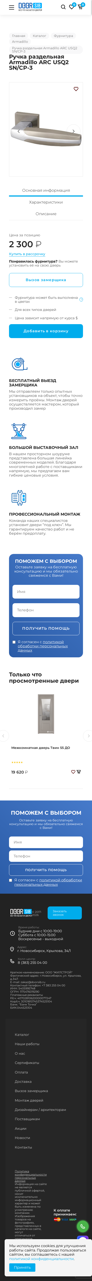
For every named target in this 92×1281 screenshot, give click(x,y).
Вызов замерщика (46, 280)
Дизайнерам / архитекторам (40, 1109)
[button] (73, 131)
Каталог (39, 36)
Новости (22, 1138)
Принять (22, 1267)
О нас (20, 1053)
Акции (20, 1128)
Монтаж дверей (29, 1100)
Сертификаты (27, 1062)
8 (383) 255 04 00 (32, 962)
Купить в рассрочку (27, 254)
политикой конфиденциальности (41, 1259)
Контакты (23, 1147)
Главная (18, 36)
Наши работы (27, 1044)
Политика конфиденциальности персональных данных (31, 1175)
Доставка (23, 1081)
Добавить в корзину (46, 331)
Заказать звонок (60, 912)
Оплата (21, 1072)
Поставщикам (27, 1119)
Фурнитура (63, 36)
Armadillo (20, 42)
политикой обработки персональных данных (43, 646)
